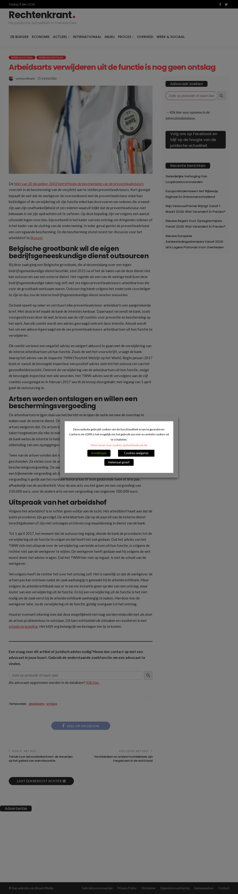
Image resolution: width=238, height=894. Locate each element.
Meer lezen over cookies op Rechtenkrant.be (119, 445)
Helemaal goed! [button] (119, 462)
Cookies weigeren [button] (136, 453)
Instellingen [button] (99, 453)
